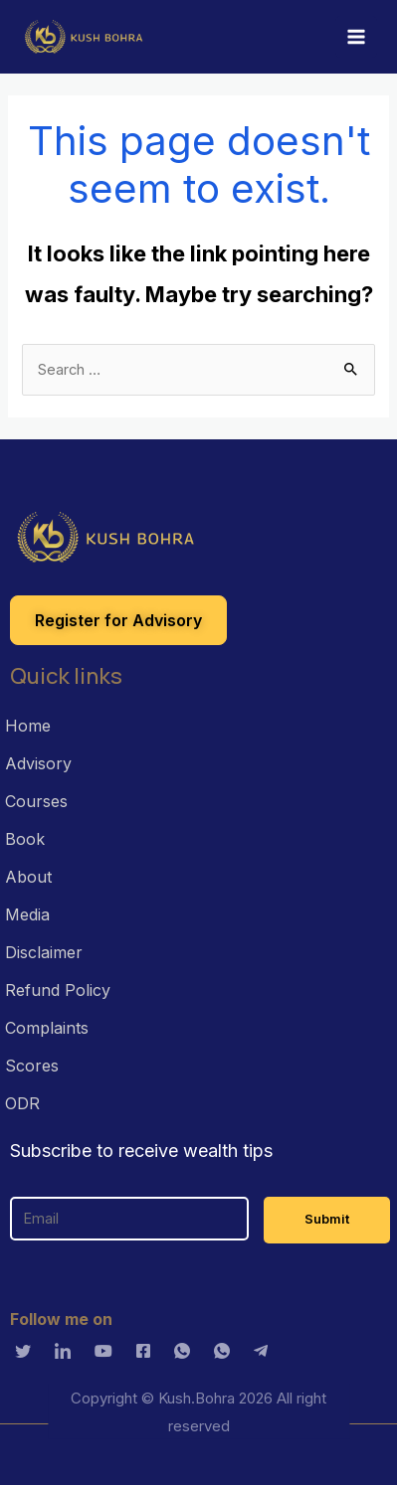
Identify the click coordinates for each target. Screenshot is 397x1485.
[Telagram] (266, 1350)
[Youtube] (108, 1350)
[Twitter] (28, 1350)
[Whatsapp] (187, 1350)
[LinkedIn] (68, 1350)
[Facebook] (148, 1350)
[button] (118, 620)
